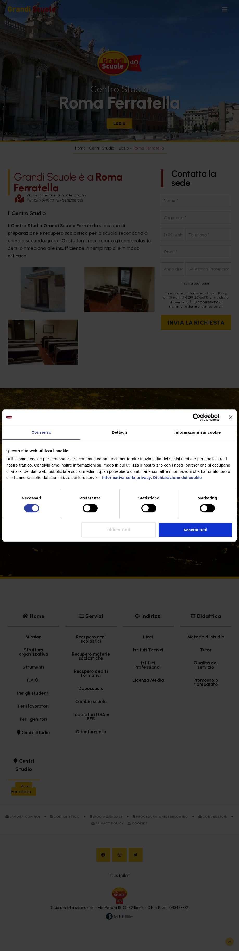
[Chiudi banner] (231, 417)
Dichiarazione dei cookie (177, 477)
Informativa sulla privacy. (126, 477)
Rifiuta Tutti (118, 529)
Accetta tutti (195, 529)
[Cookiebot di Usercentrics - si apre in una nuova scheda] (196, 417)
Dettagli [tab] (119, 432)
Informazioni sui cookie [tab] (197, 432)
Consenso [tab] (41, 432)
